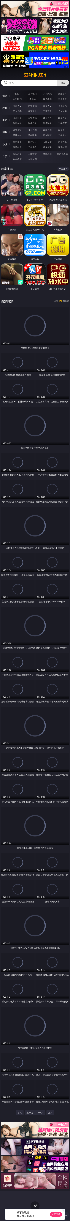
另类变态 (62, 123)
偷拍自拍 (32, 118)
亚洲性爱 (17, 118)
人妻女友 (47, 142)
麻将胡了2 (17, 99)
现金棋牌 (47, 99)
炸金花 (32, 99)
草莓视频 (47, 154)
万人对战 (47, 93)
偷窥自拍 (17, 130)
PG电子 (17, 93)
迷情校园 (17, 147)
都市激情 (17, 142)
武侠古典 (62, 142)
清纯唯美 (32, 135)
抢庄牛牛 (62, 99)
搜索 (63, 82)
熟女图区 (47, 135)
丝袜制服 (32, 111)
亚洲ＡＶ (17, 105)
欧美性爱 (62, 118)
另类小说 (32, 147)
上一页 (30, 1112)
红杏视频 (17, 159)
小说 (4, 144)
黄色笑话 (47, 147)
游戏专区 (62, 93)
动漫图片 (62, 130)
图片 (4, 132)
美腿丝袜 (17, 135)
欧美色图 (47, 130)
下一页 (40, 1112)
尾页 (50, 1112)
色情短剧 (32, 159)
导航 (4, 156)
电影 (4, 120)
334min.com (35, 75)
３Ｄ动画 (62, 105)
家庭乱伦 (32, 142)
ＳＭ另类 (62, 111)
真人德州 (32, 93)
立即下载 (56, 1214)
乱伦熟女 (47, 123)
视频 (4, 108)
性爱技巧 (62, 147)
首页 (20, 1112)
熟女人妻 (17, 111)
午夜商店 (32, 154)
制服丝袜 (17, 123)
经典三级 (32, 123)
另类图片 (62, 135)
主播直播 (47, 111)
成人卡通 (47, 118)
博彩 (4, 96)
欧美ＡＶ (47, 105)
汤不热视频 (62, 154)
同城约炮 (17, 154)
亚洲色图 (32, 130)
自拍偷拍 (32, 105)
